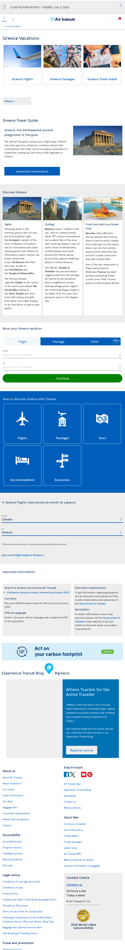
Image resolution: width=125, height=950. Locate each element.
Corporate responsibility (16, 813)
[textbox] (62, 354)
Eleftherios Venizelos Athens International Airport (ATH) (38, 592)
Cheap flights (71, 835)
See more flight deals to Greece (22, 555)
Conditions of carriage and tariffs (21, 881)
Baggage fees (10, 807)
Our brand (8, 789)
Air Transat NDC (72, 853)
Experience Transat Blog (77, 789)
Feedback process (13, 853)
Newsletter (70, 795)
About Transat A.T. (12, 783)
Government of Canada (92, 603)
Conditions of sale (13, 887)
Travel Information (13, 795)
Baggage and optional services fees (22, 927)
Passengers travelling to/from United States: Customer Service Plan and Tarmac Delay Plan (28, 919)
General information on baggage (82, 865)
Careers (7, 825)
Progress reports (12, 847)
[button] (120, 5)
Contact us (70, 801)
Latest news (70, 847)
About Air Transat (12, 777)
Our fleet (8, 801)
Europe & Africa (13, 26)
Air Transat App (72, 783)
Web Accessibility (12, 859)
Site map (7, 865)
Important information (32, 171)
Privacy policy (10, 893)
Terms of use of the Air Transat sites (23, 911)
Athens (8, 101)
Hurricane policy (73, 829)
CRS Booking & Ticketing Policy (20, 933)
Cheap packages (73, 841)
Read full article (81, 750)
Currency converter (75, 823)
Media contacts (72, 807)
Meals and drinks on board (78, 859)
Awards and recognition (16, 819)
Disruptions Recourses (15, 905)
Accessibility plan (12, 841)
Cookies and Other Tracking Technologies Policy (29, 899)
